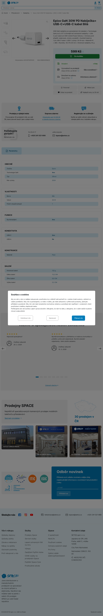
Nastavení (52, 318)
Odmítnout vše (25, 318)
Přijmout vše (78, 318)
